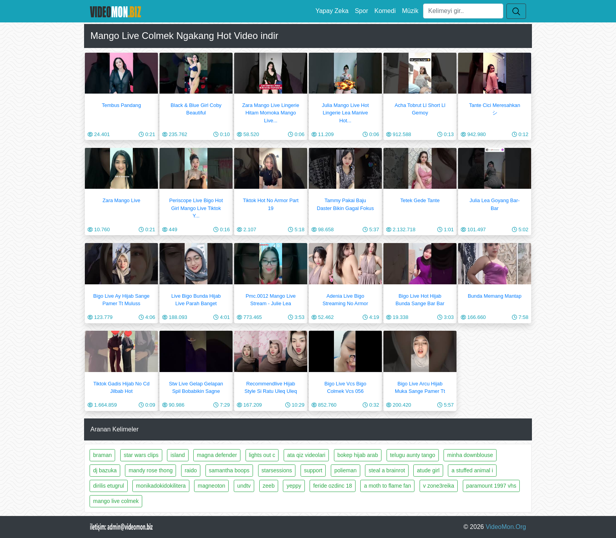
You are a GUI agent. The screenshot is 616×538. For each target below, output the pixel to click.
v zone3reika (438, 486)
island (177, 455)
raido (191, 470)
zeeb (269, 486)
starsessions (277, 470)
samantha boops (229, 470)
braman (102, 455)
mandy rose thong (150, 470)
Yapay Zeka (331, 10)
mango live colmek (116, 501)
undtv (244, 486)
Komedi (385, 10)
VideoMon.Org (506, 526)
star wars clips (141, 455)
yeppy (293, 486)
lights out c (262, 455)
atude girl (428, 470)
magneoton (211, 486)
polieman (345, 470)
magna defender (217, 455)
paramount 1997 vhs (491, 486)
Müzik (410, 10)
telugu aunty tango (412, 455)
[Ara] (463, 11)
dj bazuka (105, 470)
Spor (361, 10)
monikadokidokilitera (161, 486)
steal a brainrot (386, 470)
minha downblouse (470, 455)
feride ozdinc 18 (332, 486)
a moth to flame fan (387, 486)
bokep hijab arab (357, 455)
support (313, 470)
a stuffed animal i (472, 470)
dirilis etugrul (108, 486)
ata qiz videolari (306, 455)
